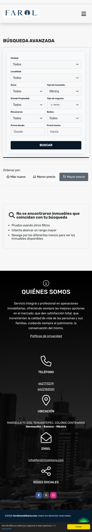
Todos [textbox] (17, 64)
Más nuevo (16, 177)
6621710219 (46, 383)
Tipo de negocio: (55, 98)
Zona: (14, 85)
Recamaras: (17, 112)
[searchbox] (50, 110)
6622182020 (46, 389)
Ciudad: (15, 58)
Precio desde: (18, 125)
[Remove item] (52, 105)
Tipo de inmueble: (56, 85)
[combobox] (46, 64)
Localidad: (16, 71)
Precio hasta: (54, 125)
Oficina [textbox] (54, 91)
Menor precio (44, 177)
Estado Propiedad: (20, 98)
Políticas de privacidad (46, 336)
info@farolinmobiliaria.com (46, 460)
